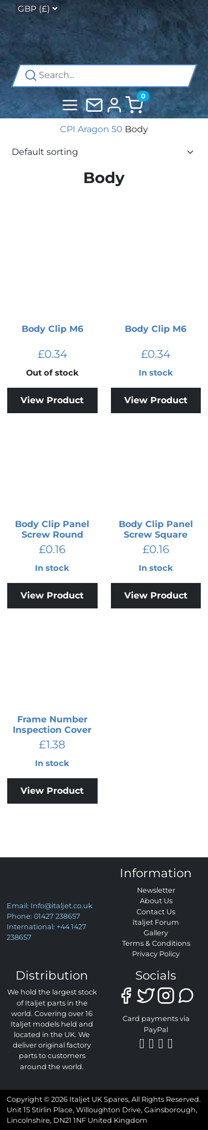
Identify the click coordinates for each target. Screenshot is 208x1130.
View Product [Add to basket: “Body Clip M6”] (155, 400)
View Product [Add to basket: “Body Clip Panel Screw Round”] (52, 595)
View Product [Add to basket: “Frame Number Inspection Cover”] (52, 790)
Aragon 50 (100, 129)
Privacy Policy (156, 954)
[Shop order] (104, 152)
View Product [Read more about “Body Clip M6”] (52, 400)
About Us (156, 901)
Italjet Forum (156, 922)
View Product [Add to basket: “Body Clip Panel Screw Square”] (155, 595)
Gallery (156, 933)
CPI (67, 129)
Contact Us (155, 912)
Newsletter (156, 890)
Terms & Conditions (156, 943)
